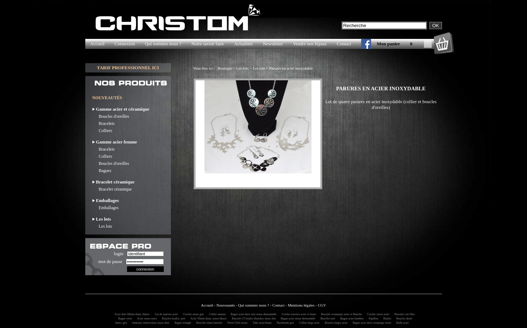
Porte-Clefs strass (236, 322)
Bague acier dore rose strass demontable (253, 314)
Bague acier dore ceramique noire (371, 322)
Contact (344, 43)
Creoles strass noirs (377, 314)
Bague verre (124, 318)
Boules (386, 318)
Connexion (125, 43)
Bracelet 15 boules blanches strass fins (253, 318)
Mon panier (388, 43)
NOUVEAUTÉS (107, 97)
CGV (322, 305)
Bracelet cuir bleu (403, 314)
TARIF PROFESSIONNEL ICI (128, 67)
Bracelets (103, 123)
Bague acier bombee (351, 318)
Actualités (243, 43)
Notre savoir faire (207, 43)
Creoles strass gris (192, 314)
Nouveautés (225, 305)
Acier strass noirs (146, 318)
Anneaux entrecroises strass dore (149, 322)
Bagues (101, 170)
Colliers (102, 130)
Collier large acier (308, 322)
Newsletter (273, 43)
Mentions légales (301, 305)
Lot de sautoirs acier (165, 314)
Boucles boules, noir (173, 318)
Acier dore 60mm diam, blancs (131, 314)
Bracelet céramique (112, 189)
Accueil (97, 43)
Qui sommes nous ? (163, 43)
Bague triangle (181, 322)
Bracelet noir (326, 318)
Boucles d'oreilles (110, 116)
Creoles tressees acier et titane (297, 314)
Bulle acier (401, 322)
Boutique (225, 68)
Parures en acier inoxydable (291, 68)
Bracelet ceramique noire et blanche (340, 314)
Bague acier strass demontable (297, 318)
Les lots (102, 226)
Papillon (372, 318)
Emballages (105, 207)
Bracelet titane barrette (208, 322)
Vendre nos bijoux (310, 43)
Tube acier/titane (261, 322)
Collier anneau (216, 314)
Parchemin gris (284, 322)
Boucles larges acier (335, 322)
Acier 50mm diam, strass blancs (207, 318)
